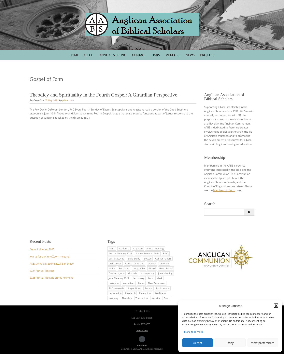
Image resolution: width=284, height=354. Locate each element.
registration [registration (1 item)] (115, 293)
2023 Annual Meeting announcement (51, 277)
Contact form (142, 330)
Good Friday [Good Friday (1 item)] (166, 268)
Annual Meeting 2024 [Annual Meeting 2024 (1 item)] (147, 253)
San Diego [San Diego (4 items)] (160, 293)
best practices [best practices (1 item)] (116, 258)
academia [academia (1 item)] (124, 248)
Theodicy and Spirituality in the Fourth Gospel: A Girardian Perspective (103, 95)
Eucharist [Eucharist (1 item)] (124, 268)
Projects (207, 55)
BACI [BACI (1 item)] (165, 253)
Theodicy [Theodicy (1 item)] (127, 298)
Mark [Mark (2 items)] (159, 278)
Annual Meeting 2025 (42, 249)
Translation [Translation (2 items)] (141, 298)
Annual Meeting (112, 55)
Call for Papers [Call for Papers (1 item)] (163, 258)
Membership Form (224, 190)
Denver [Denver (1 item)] (152, 263)
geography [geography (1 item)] (139, 268)
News (190, 55)
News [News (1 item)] (141, 283)
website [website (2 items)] (155, 298)
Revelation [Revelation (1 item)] (145, 293)
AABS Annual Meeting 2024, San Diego (52, 263)
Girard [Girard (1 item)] (152, 268)
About (88, 55)
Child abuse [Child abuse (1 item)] (115, 263)
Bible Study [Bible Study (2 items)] (134, 258)
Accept (197, 343)
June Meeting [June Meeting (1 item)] (165, 273)
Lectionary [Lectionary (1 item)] (138, 278)
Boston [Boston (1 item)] (147, 258)
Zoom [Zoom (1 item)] (167, 298)
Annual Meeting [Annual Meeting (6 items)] (155, 248)
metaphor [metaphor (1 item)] (114, 283)
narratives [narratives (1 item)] (129, 283)
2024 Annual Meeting (42, 271)
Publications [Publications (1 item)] (162, 288)
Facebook (142, 345)
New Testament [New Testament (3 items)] (156, 283)
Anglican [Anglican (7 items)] (138, 248)
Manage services (193, 331)
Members (172, 55)
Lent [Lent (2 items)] (150, 278)
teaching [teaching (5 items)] (113, 298)
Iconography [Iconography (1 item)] (147, 273)
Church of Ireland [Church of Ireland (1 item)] (134, 263)
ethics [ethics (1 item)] (112, 268)
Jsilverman (68, 100)
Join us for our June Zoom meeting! (50, 256)
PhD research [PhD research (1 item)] (116, 288)
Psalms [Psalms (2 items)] (148, 288)
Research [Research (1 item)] (130, 293)
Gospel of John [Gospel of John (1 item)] (116, 273)
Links (155, 55)
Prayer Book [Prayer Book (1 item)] (134, 288)
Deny (230, 343)
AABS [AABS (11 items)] (112, 248)
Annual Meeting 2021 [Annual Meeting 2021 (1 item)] (120, 253)
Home (74, 55)
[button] (276, 306)
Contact (139, 55)
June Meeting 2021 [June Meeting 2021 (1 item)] (119, 278)
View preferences (262, 343)
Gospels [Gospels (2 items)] (132, 273)
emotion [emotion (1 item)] (164, 263)
